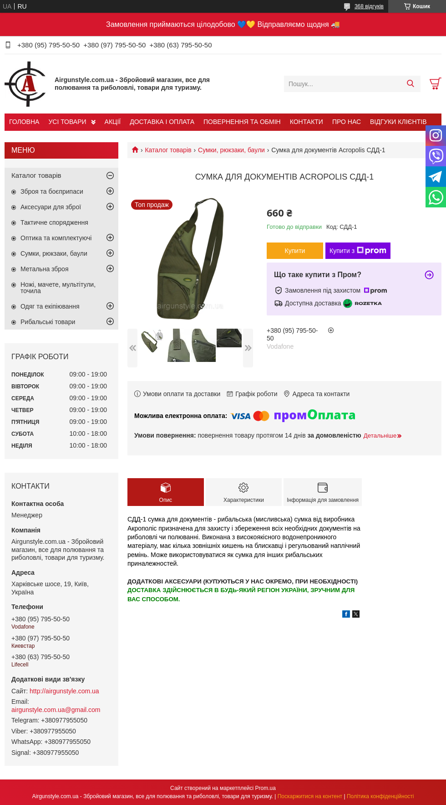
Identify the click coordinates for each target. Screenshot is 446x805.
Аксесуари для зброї (50, 207)
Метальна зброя (44, 269)
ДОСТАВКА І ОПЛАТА (162, 121)
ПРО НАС (346, 121)
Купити (295, 250)
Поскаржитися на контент (310, 796)
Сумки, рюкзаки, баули (231, 150)
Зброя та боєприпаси (51, 191)
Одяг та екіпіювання (50, 306)
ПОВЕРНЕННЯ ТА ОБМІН (242, 121)
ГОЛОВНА (24, 121)
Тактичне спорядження (54, 222)
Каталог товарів (168, 150)
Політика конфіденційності (380, 796)
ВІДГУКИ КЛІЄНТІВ (398, 121)
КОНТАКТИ (306, 121)
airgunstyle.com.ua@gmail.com (56, 709)
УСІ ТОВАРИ (67, 121)
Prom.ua (265, 788)
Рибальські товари (47, 321)
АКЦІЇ (113, 121)
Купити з (357, 251)
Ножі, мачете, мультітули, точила (58, 287)
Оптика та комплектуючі (55, 238)
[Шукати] (410, 84)
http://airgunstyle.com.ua (64, 691)
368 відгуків (369, 6)
